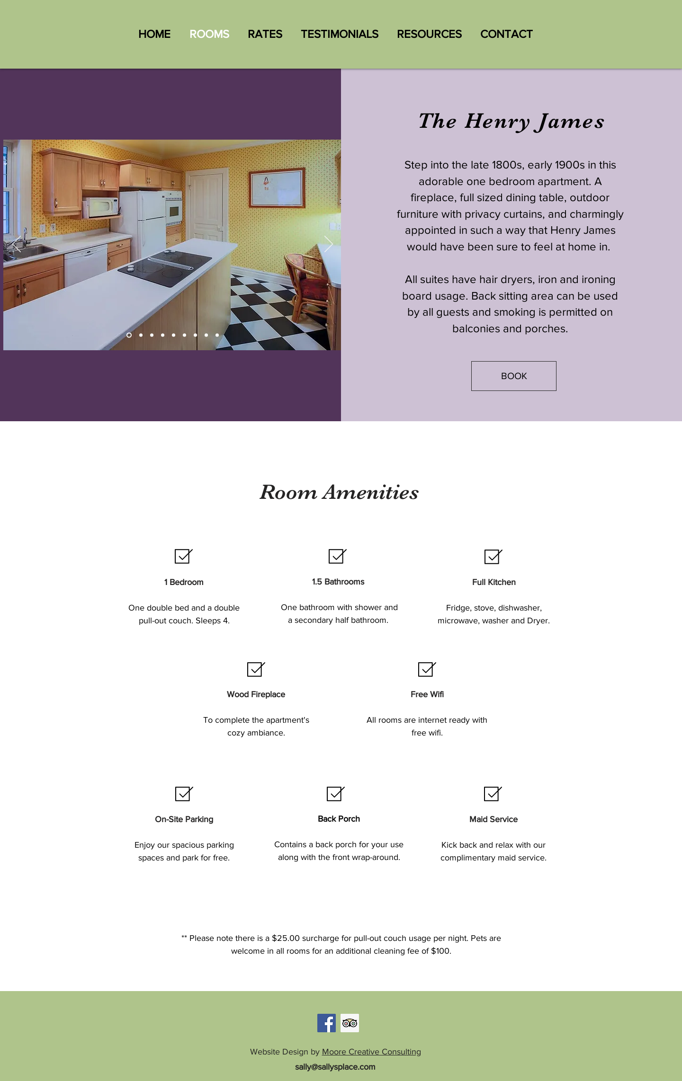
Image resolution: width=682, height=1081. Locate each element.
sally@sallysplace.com (335, 1067)
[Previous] (16, 245)
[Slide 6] (217, 335)
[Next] (328, 245)
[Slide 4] (195, 335)
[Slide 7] (141, 335)
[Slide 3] (184, 335)
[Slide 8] (151, 335)
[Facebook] (326, 1023)
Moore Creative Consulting (371, 1051)
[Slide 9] (162, 335)
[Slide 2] (173, 335)
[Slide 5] (206, 335)
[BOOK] (513, 376)
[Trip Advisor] (350, 1023)
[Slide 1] (129, 335)
